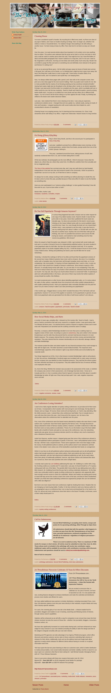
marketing (64, 676)
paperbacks (58, 306)
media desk (71, 676)
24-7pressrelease (44, 676)
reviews (54, 393)
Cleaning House (41, 36)
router (59, 393)
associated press (55, 676)
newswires (89, 676)
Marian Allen (17, 38)
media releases (80, 676)
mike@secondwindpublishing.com (77, 550)
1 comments (67, 304)
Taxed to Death (75, 306)
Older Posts (94, 685)
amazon (41, 306)
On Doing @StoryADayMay (46, 135)
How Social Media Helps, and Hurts (49, 317)
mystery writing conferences (47, 509)
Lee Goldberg (55, 464)
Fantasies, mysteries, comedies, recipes (47, 193)
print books (66, 306)
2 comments (67, 506)
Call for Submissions (43, 519)
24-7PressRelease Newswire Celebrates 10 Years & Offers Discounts (62, 570)
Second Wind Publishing (61, 562)
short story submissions (76, 562)
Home (66, 685)
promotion (43, 678)
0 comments (67, 124)
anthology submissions (46, 562)
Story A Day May (54, 141)
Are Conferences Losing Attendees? (49, 403)
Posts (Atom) (45, 689)
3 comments (63, 198)
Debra (37, 383)
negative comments (45, 393)
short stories (43, 201)
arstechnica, (72, 333)
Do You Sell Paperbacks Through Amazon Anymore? (55, 211)
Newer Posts (38, 685)
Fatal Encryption (50, 306)
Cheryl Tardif (17, 35)
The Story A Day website (42, 168)
